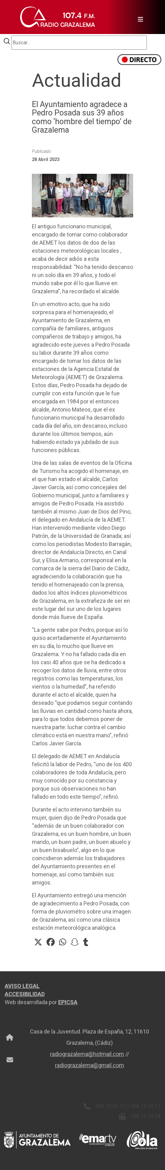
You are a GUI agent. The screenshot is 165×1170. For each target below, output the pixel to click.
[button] (38, 942)
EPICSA (68, 1004)
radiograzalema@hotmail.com (87, 1056)
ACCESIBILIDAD (25, 996)
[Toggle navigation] (138, 17)
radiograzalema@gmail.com (89, 1067)
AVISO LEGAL (22, 988)
